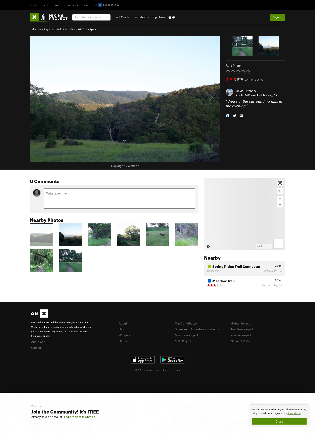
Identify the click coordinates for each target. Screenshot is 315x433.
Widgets (124, 335)
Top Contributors (186, 323)
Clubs (123, 341)
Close (279, 421)
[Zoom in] (280, 199)
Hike (57, 5)
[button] (227, 115)
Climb (34, 5)
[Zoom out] (280, 205)
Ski (86, 5)
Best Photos (141, 17)
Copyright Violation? (125, 166)
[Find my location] (280, 191)
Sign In (277, 17)
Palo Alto (62, 29)
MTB (46, 5)
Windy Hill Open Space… (84, 29)
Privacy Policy (294, 413)
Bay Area (49, 29)
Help (122, 329)
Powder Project (241, 335)
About (123, 323)
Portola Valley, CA (267, 95)
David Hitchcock (247, 91)
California (35, 29)
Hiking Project (240, 323)
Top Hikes (158, 17)
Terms (166, 370)
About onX (38, 342)
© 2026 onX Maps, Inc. (147, 370)
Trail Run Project (242, 329)
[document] (279, 416)
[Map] (244, 214)
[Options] (278, 243)
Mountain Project (186, 335)
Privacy (176, 370)
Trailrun (72, 5)
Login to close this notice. (80, 417)
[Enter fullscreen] (280, 183)
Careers (36, 347)
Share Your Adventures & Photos (197, 329)
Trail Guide (121, 17)
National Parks (240, 341)
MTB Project (183, 341)
